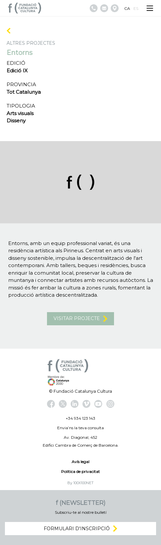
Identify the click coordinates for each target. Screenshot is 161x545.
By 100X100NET (80, 483)
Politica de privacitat (80, 471)
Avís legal (80, 461)
